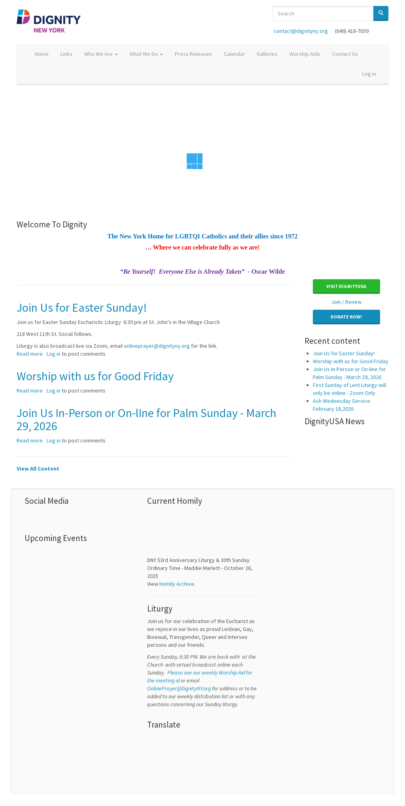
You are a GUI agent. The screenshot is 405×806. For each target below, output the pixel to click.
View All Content (38, 468)
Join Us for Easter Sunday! (344, 353)
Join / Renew (346, 301)
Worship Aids (305, 53)
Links (66, 53)
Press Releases (193, 53)
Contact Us (345, 53)
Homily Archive (176, 583)
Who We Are (101, 53)
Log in (369, 73)
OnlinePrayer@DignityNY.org (179, 688)
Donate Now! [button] (346, 317)
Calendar (234, 53)
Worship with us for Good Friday (350, 361)
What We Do (146, 53)
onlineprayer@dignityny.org (157, 345)
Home (42, 53)
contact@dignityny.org (301, 30)
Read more (30, 353)
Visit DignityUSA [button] (346, 286)
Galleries (267, 53)
